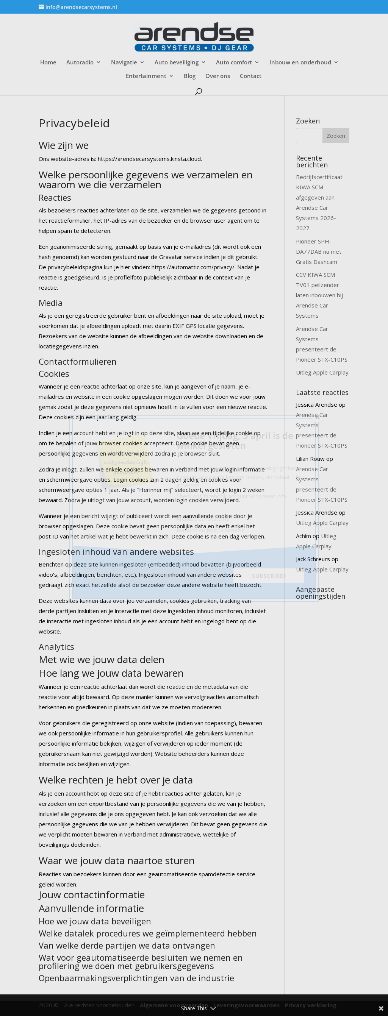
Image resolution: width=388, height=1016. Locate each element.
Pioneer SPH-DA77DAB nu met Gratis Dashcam (318, 251)
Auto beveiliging (177, 62)
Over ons (217, 76)
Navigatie (124, 62)
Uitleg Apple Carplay (322, 372)
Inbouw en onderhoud (300, 62)
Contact (250, 76)
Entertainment (146, 76)
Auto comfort (234, 62)
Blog (190, 76)
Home (48, 62)
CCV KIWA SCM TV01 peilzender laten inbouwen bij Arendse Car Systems (319, 295)
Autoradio (80, 62)
